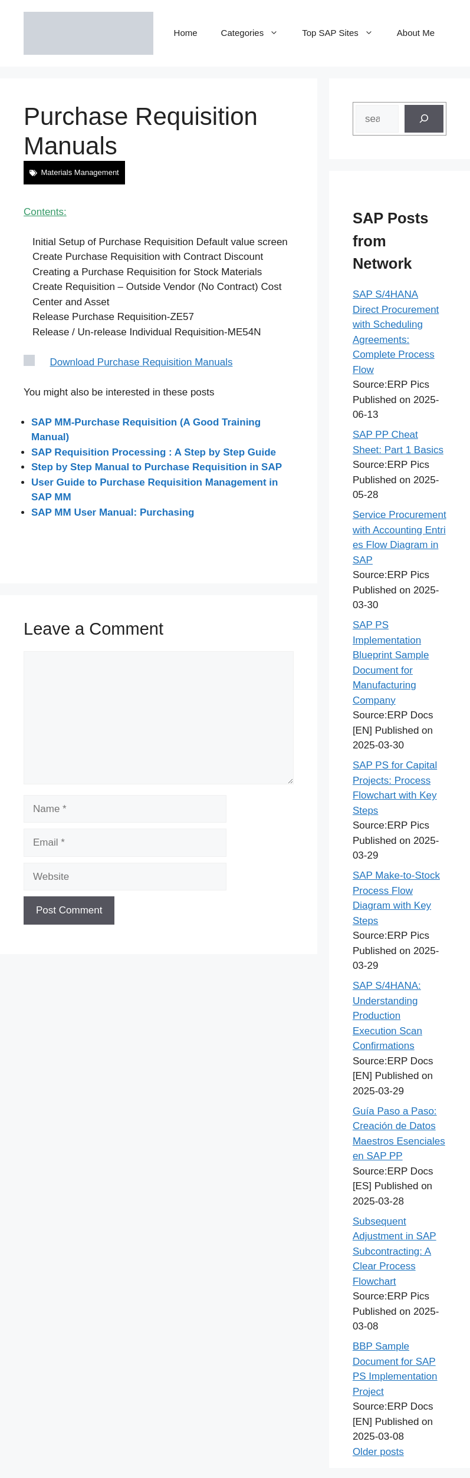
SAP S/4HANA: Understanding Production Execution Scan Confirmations (387, 1015)
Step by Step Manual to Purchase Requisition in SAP (156, 467)
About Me (416, 33)
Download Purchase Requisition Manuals (141, 362)
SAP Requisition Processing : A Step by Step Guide (153, 452)
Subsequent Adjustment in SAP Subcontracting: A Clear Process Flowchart (394, 1251)
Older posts (378, 1451)
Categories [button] (256, 33)
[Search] (424, 119)
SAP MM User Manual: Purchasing (112, 512)
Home (186, 33)
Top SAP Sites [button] (343, 33)
